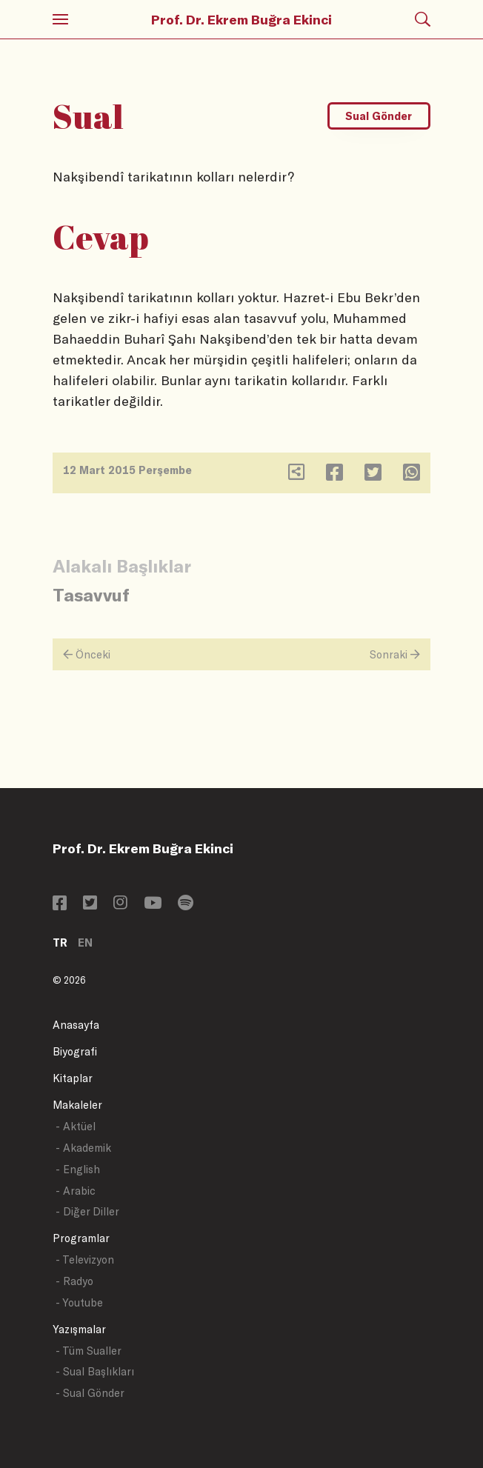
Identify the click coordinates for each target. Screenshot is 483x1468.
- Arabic (76, 1190)
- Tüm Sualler (88, 1350)
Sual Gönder (378, 116)
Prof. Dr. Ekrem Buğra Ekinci (241, 19)
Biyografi (75, 1051)
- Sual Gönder (90, 1393)
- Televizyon (85, 1259)
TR (60, 942)
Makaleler (77, 1104)
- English (78, 1169)
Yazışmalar (79, 1329)
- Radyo (74, 1281)
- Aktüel (76, 1126)
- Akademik (83, 1147)
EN (85, 942)
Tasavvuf (91, 594)
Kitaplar (73, 1078)
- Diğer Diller (87, 1211)
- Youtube (79, 1302)
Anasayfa (76, 1024)
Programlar (81, 1238)
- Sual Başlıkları (95, 1371)
